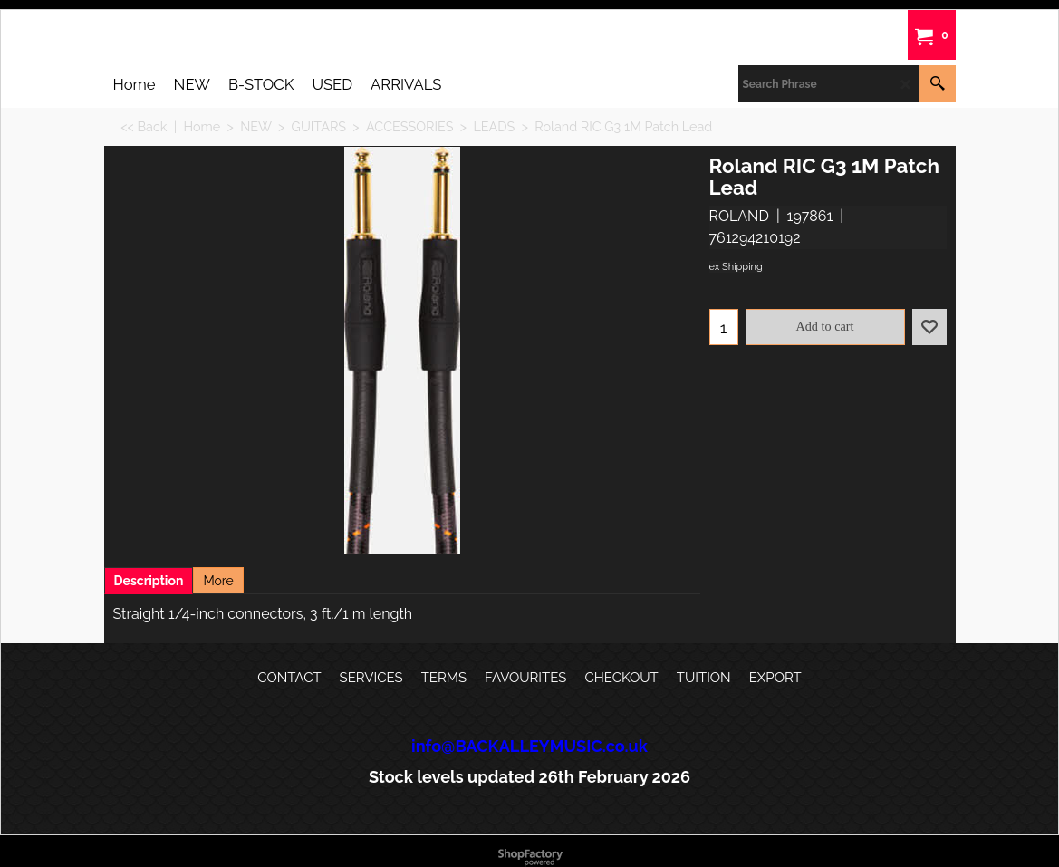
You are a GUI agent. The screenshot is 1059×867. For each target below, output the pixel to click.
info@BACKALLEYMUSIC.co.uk (529, 746)
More (218, 580)
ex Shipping (736, 267)
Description (149, 580)
